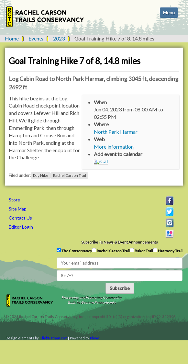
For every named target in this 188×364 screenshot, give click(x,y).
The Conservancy (74, 250)
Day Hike (40, 175)
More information (114, 146)
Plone (94, 338)
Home (12, 38)
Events (35, 38)
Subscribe (120, 288)
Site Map (18, 208)
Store (14, 199)
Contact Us (20, 218)
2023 (59, 38)
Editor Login (21, 227)
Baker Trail (141, 250)
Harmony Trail (167, 250)
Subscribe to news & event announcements (119, 242)
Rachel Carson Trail (69, 175)
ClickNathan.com (53, 338)
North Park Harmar (116, 132)
